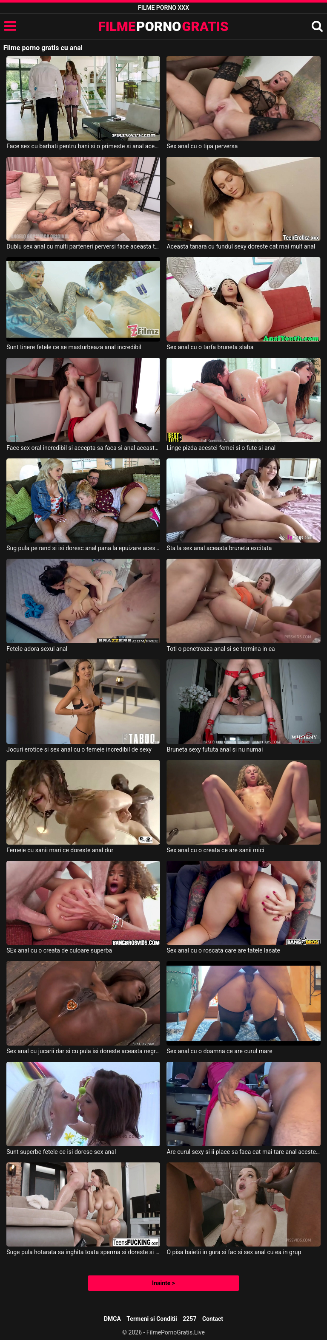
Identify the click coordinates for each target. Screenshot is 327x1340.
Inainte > (163, 1283)
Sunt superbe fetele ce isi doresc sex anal (61, 1151)
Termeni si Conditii (151, 1318)
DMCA (112, 1318)
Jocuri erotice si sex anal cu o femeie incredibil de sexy (79, 749)
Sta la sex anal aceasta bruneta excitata (219, 548)
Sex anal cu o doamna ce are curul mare (219, 1051)
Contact (212, 1318)
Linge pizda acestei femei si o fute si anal (220, 447)
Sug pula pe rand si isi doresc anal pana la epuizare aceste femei (83, 548)
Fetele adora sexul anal (36, 648)
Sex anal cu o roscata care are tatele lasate (223, 950)
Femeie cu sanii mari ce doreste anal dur (59, 850)
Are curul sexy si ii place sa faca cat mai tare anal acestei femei (243, 1151)
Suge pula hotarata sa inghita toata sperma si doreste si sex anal (83, 1252)
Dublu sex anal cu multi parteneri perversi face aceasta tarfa (83, 246)
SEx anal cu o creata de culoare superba (59, 950)
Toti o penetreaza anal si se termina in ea (220, 648)
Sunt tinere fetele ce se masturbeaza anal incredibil (73, 347)
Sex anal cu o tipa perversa (202, 146)
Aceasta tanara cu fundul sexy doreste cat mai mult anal (240, 246)
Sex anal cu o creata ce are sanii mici (215, 850)
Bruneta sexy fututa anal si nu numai (214, 749)
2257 (189, 1318)
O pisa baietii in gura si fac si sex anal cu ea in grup (233, 1252)
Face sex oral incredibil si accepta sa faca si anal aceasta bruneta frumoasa (83, 447)
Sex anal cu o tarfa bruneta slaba (209, 347)
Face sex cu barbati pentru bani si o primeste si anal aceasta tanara (83, 146)
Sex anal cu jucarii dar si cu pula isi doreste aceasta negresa (83, 1051)
